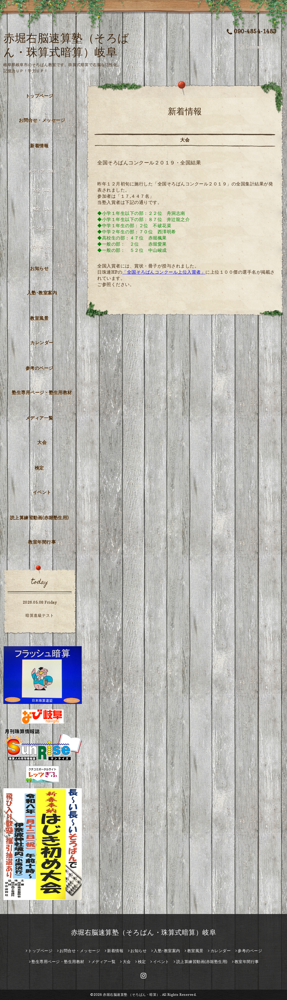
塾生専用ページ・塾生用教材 (42, 392)
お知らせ (39, 268)
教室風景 (39, 318)
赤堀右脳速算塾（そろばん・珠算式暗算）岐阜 (143, 932)
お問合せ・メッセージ (42, 120)
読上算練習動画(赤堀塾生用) (39, 517)
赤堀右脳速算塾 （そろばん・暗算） (131, 994)
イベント (42, 492)
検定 (39, 468)
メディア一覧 (39, 418)
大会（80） (42, 189)
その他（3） (42, 246)
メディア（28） (42, 171)
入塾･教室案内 (42, 293)
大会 (42, 442)
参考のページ (39, 368)
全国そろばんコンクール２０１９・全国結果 (151, 163)
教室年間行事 (42, 542)
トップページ (39, 96)
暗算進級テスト (40, 615)
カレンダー (42, 342)
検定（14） (42, 208)
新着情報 (39, 145)
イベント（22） (42, 227)
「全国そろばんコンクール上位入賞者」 (163, 272)
